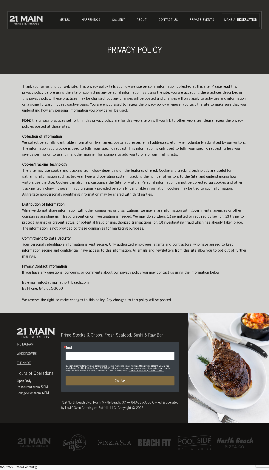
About (142, 19)
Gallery (118, 19)
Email (69, 347)
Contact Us (168, 19)
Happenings (91, 19)
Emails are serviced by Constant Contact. (146, 370)
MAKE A (240, 20)
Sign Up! (120, 380)
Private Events (202, 19)
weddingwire (27, 354)
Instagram (25, 344)
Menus (65, 19)
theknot (24, 363)
